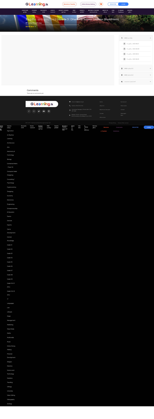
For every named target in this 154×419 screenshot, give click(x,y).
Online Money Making (88, 4)
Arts (8, 148)
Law (8, 316)
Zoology (9, 416)
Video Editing (11, 407)
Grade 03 (9, 259)
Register (113, 4)
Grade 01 (9, 250)
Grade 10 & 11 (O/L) (10, 292)
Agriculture (10, 131)
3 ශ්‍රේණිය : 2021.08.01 (131, 43)
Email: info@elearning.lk (78, 101)
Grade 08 (9, 281)
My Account (124, 101)
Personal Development (11, 366)
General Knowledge (10, 244)
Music (8, 351)
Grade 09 (9, 286)
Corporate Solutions (116, 129)
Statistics (9, 389)
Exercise (9, 225)
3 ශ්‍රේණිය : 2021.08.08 (131, 49)
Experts (9, 229)
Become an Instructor (105, 109)
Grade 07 (9, 277)
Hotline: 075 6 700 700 (77, 105)
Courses (101, 113)
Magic (8, 325)
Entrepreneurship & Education (12, 214)
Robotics (9, 377)
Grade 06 (9, 272)
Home (101, 101)
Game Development (11, 235)
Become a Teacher (69, 4)
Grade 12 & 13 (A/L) (10, 300)
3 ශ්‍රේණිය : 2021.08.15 (131, 54)
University (10, 403)
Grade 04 (9, 263)
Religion (9, 372)
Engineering (10, 208)
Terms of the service (123, 122)
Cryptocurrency (11, 190)
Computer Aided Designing (12, 175)
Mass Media (10, 338)
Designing (10, 194)
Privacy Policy (112, 122)
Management (11, 329)
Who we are (102, 117)
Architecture (10, 143)
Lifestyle (9, 320)
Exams (9, 220)
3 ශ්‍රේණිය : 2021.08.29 (131, 59)
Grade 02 (9, 255)
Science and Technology (10, 383)
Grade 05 (9, 268)
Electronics (10, 203)
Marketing (10, 333)
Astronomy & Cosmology (10, 154)
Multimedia (10, 347)
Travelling (9, 394)
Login (123, 4)
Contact (123, 109)
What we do (124, 105)
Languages (10, 311)
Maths (8, 342)
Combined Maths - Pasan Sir (12, 167)
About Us (102, 105)
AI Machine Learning (10, 137)
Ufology (9, 398)
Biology (9, 161)
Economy (9, 199)
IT (7, 307)
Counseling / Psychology (10, 183)
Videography (10, 412)
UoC (49, 122)
